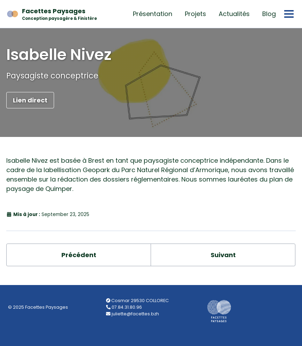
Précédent (78, 255)
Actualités (234, 13)
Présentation (152, 13)
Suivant (223, 255)
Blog (269, 13)
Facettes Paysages (59, 14)
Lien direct (30, 100)
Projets (195, 13)
